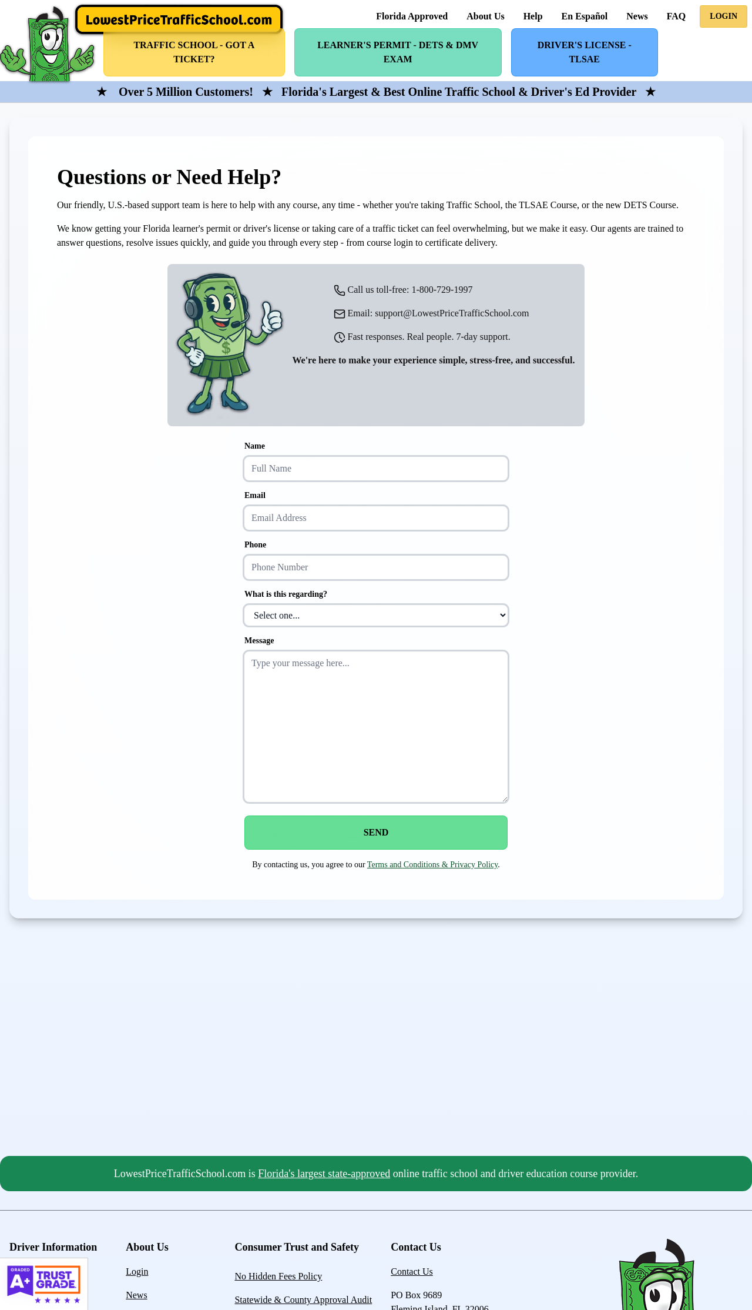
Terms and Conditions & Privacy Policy (432, 864)
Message (259, 640)
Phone (255, 544)
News (636, 16)
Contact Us (412, 1271)
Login (723, 16)
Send (376, 832)
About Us (485, 16)
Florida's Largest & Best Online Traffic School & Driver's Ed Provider (458, 91)
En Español (585, 16)
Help (533, 16)
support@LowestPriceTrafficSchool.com (452, 313)
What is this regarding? (285, 594)
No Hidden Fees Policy (278, 1276)
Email (255, 495)
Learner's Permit (397, 52)
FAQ (676, 16)
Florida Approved (412, 16)
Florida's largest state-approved (324, 1173)
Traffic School (193, 52)
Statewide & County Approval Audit (303, 1300)
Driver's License (585, 52)
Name (254, 446)
